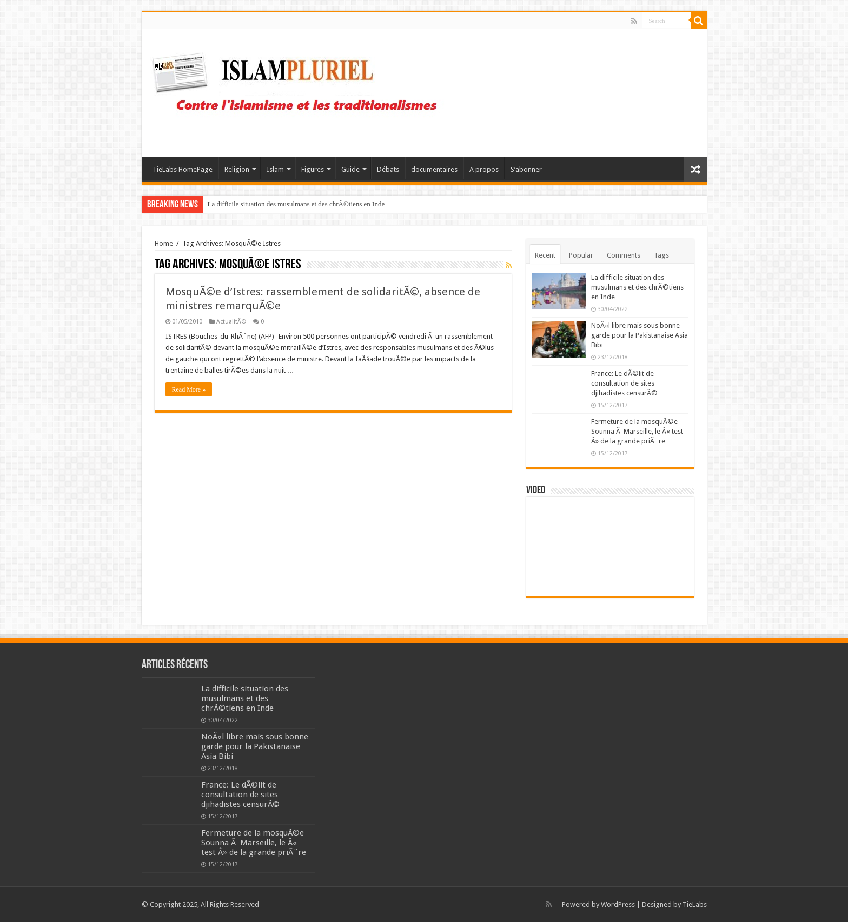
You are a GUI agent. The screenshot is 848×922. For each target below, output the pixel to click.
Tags (661, 255)
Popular (581, 255)
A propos (484, 169)
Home (164, 243)
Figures (312, 169)
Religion (236, 169)
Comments (623, 255)
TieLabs (695, 904)
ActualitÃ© (231, 321)
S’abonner (526, 169)
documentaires (434, 169)
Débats (388, 169)
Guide (350, 169)
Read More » (189, 389)
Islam (275, 169)
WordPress (618, 904)
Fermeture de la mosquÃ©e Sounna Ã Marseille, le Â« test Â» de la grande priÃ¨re (637, 431)
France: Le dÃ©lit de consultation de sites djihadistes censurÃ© (624, 383)
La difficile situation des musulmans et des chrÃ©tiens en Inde (296, 204)
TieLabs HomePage (183, 169)
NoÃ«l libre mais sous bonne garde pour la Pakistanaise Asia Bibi (639, 335)
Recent (545, 255)
